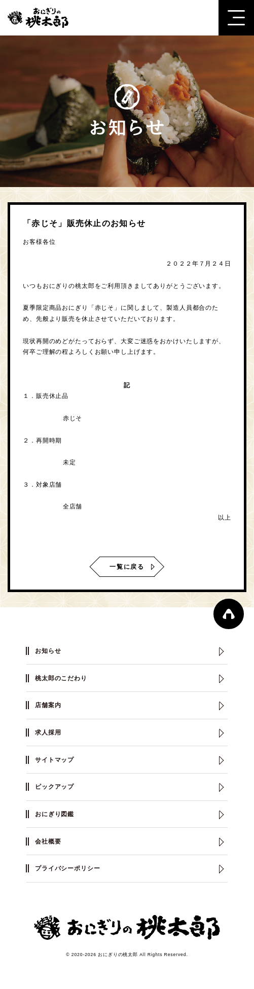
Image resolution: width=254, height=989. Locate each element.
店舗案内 (48, 705)
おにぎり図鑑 (54, 814)
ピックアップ (54, 786)
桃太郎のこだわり (61, 678)
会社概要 (48, 841)
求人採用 (48, 732)
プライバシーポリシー (67, 868)
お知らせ (48, 650)
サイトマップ (54, 759)
